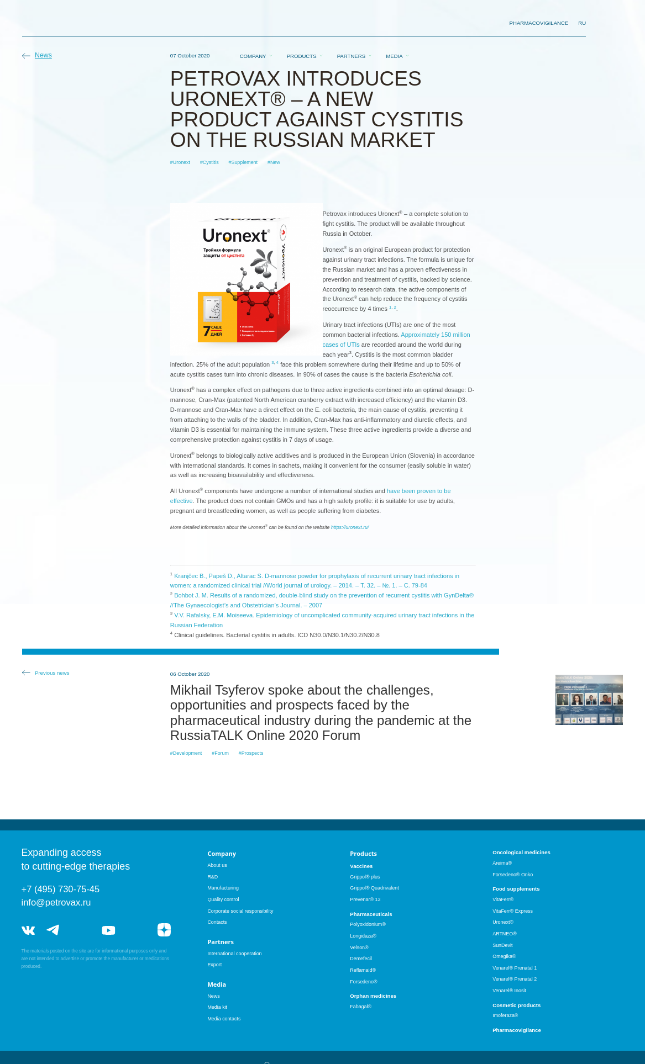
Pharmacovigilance (516, 1030)
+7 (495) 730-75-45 (61, 889)
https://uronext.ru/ (350, 527)
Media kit (217, 1007)
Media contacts (223, 1018)
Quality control (223, 899)
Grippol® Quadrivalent (374, 888)
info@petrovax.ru (56, 902)
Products (302, 23)
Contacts (217, 922)
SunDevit (502, 945)
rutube (136, 930)
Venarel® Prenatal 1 (514, 968)
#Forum (220, 753)
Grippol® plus (365, 877)
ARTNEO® (504, 933)
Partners (351, 23)
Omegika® (504, 956)
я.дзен (164, 930)
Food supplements (515, 889)
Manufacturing (223, 888)
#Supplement (243, 162)
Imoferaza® (505, 1015)
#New (274, 162)
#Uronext (180, 162)
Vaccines (361, 866)
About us (217, 865)
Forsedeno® (363, 981)
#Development (186, 753)
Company (253, 23)
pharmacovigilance (539, 23)
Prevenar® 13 (365, 899)
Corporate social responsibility (240, 911)
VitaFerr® (502, 899)
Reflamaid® (363, 970)
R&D (212, 877)
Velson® (359, 947)
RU (582, 23)
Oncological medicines (521, 852)
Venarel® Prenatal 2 (514, 979)
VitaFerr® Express (512, 911)
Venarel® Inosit (509, 990)
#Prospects (251, 753)
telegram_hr (81, 930)
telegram (53, 930)
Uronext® (502, 922)
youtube (108, 930)
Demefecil (361, 958)
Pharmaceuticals (371, 914)
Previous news (52, 673)
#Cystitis (209, 162)
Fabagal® (360, 1006)
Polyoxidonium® (368, 924)
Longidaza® (363, 936)
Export (214, 964)
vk (28, 930)
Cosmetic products (516, 1005)
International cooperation (234, 953)
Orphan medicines (373, 996)
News (43, 55)
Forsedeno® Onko (512, 874)
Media (394, 23)
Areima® (502, 863)
